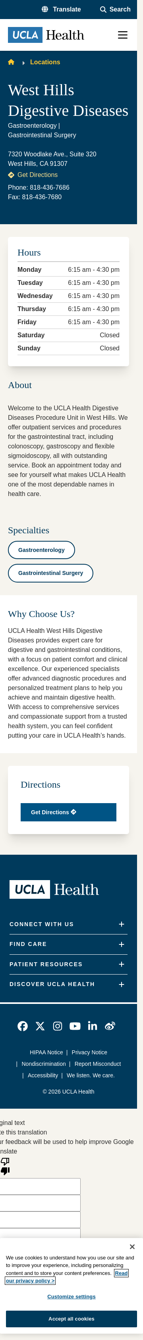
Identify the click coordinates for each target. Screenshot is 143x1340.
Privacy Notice (89, 1052)
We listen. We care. (91, 1075)
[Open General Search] (115, 9)
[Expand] (121, 924)
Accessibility (43, 1075)
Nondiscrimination (44, 1064)
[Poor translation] (5, 1165)
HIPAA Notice (46, 1052)
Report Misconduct (98, 1064)
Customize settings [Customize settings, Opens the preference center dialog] (71, 1297)
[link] (22, 1026)
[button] (61, 9)
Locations (45, 62)
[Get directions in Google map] (68, 812)
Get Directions (33, 174)
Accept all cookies (71, 1319)
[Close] (132, 1246)
